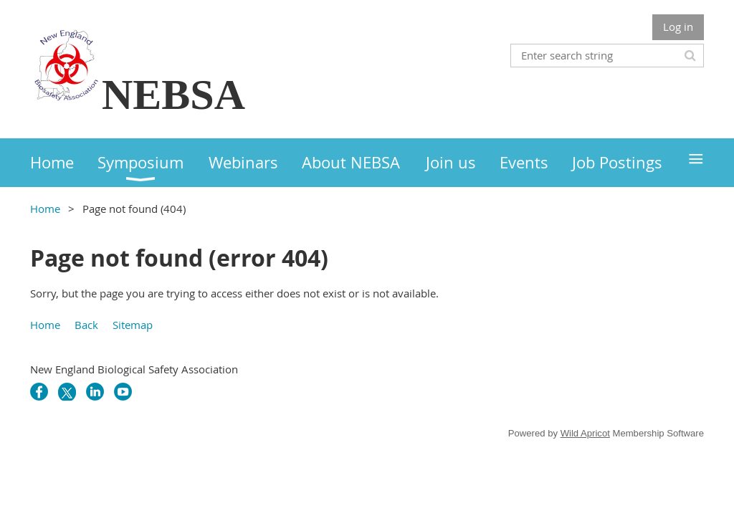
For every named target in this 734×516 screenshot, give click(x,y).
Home (45, 208)
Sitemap (133, 324)
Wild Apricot (585, 433)
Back (86, 324)
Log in (678, 26)
